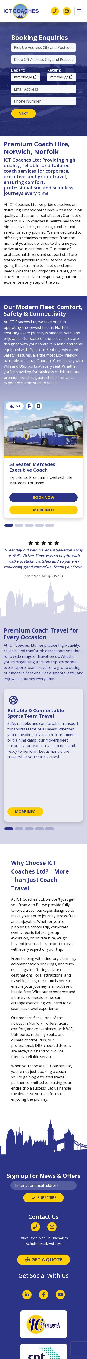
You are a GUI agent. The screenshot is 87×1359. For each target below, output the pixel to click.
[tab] (8, 525)
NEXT (23, 113)
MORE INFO (43, 510)
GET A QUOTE (43, 1259)
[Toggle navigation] (78, 11)
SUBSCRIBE (43, 1198)
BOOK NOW (43, 497)
